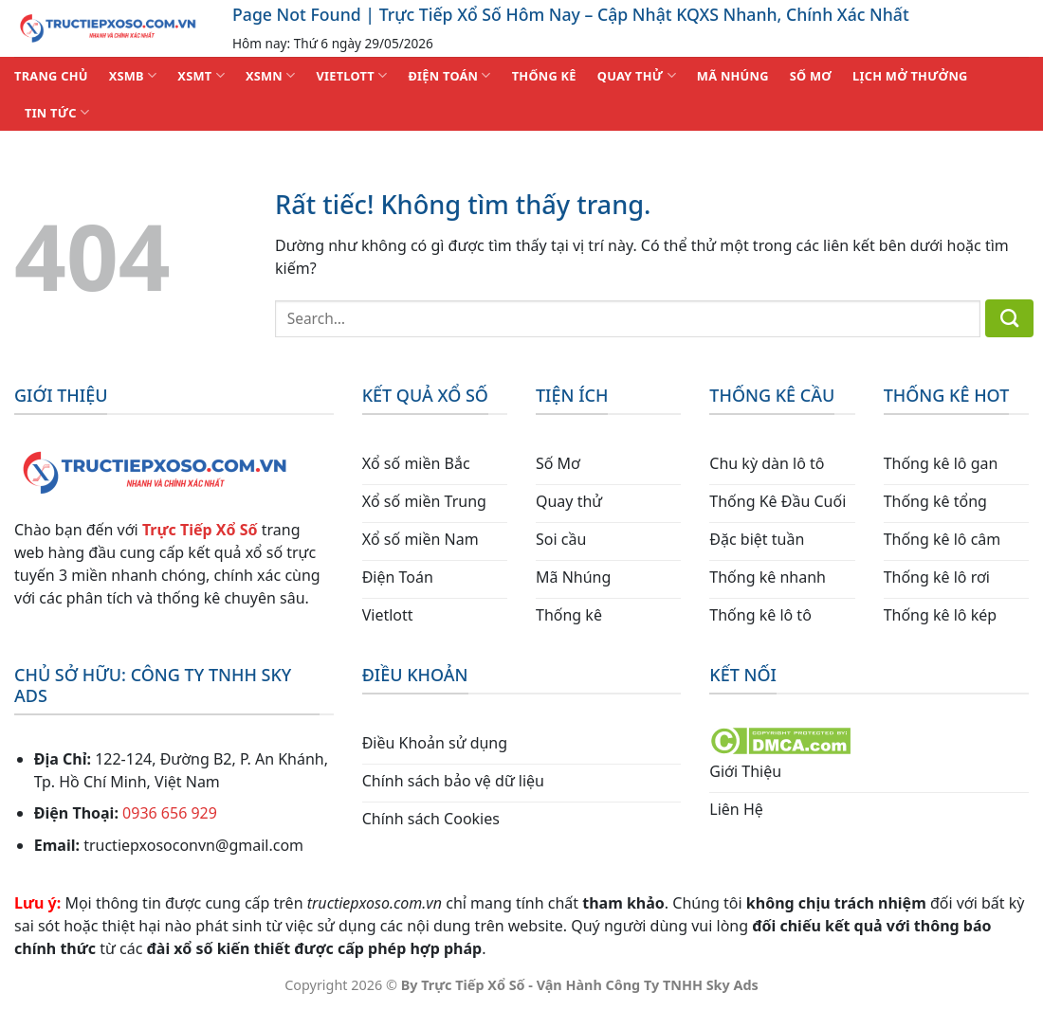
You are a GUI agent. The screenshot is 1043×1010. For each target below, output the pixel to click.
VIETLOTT (351, 75)
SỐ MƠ (811, 75)
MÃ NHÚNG (733, 75)
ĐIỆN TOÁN (449, 75)
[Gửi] (1009, 318)
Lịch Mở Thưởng (910, 75)
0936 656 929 (169, 813)
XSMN (271, 75)
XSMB (133, 75)
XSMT (201, 75)
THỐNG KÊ (544, 75)
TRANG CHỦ (51, 75)
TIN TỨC (57, 112)
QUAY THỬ (636, 75)
